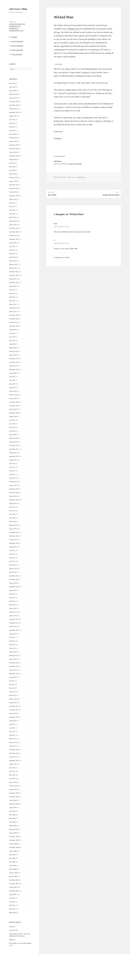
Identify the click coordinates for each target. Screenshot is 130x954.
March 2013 (12, 652)
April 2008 (12, 865)
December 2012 (13, 663)
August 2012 (13, 677)
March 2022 (12, 261)
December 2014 (13, 576)
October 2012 (13, 670)
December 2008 (13, 836)
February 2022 (13, 264)
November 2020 (14, 319)
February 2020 (13, 351)
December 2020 (13, 315)
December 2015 (13, 532)
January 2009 (13, 833)
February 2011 (13, 742)
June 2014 (12, 597)
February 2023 (13, 221)
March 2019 (12, 391)
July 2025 (12, 119)
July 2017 (12, 463)
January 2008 (13, 876)
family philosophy (16, 54)
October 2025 (13, 109)
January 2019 (13, 398)
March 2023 (12, 217)
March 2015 (12, 565)
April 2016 (12, 518)
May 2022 (12, 253)
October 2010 (13, 757)
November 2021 (14, 275)
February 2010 (13, 786)
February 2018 (13, 438)
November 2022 (14, 232)
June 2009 (12, 815)
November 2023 (14, 188)
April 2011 (12, 735)
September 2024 (14, 156)
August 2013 (13, 634)
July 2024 (12, 163)
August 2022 (13, 243)
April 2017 (12, 474)
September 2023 (14, 195)
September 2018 (14, 413)
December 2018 (13, 402)
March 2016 (12, 521)
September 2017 (14, 456)
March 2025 (12, 134)
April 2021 (12, 300)
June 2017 (12, 467)
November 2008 (14, 840)
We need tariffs (13, 930)
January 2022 (13, 268)
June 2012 (12, 684)
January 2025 (13, 141)
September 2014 (14, 586)
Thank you (12, 926)
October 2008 (13, 844)
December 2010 (13, 749)
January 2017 (13, 485)
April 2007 (12, 909)
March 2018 (12, 434)
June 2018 (12, 424)
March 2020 (12, 348)
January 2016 (13, 529)
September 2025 (14, 112)
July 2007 (12, 898)
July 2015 (12, 550)
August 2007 (13, 894)
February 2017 (13, 481)
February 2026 (13, 94)
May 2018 (12, 427)
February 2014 (13, 612)
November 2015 (14, 536)
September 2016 (14, 500)
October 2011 (13, 713)
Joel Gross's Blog (18, 9)
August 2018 (13, 416)
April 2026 (12, 87)
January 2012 (13, 702)
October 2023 (13, 192)
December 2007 (13, 880)
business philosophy (17, 45)
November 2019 (14, 362)
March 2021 (12, 304)
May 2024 (12, 170)
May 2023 (12, 210)
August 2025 (13, 116)
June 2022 (12, 250)
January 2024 (13, 181)
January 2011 (13, 746)
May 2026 (12, 83)
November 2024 (14, 148)
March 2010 (12, 782)
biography (14, 37)
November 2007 (14, 883)
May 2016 (12, 514)
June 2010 (12, 771)
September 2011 (14, 717)
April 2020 (12, 344)
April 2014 (12, 605)
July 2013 (12, 637)
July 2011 (12, 724)
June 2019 (12, 380)
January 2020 (13, 355)
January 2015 (13, 572)
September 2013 (14, 630)
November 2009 (14, 796)
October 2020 (13, 322)
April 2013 (12, 648)
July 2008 (12, 854)
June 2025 (12, 123)
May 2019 (12, 384)
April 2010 (12, 778)
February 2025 (13, 137)
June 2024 (12, 166)
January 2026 (13, 98)
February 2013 (13, 655)
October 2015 (13, 539)
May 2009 (12, 818)
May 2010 (12, 775)
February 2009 (13, 829)
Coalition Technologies (75, 164)
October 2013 (13, 626)
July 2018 (12, 420)
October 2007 (13, 887)
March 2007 (12, 912)
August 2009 (13, 807)
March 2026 (12, 90)
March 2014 (12, 608)
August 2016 (13, 503)
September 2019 (14, 369)
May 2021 (12, 297)
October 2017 (13, 453)
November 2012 (14, 666)
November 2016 (14, 492)
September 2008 (14, 847)
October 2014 (13, 583)
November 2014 (14, 579)
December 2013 (13, 619)
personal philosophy (17, 41)
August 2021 (13, 286)
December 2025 (13, 101)
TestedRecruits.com (14, 26)
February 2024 (13, 177)
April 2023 (12, 214)
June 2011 (12, 728)
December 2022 (13, 228)
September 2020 (14, 326)
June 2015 (12, 554)
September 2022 (14, 239)
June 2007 (12, 901)
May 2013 (12, 644)
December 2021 (13, 271)
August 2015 (13, 547)
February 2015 (13, 568)
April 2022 (12, 257)
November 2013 (14, 623)
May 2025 (12, 127)
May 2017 (12, 471)
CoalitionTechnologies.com (17, 24)
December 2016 (13, 489)
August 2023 (13, 199)
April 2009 (12, 822)
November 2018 (14, 405)
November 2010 (14, 753)
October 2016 (13, 496)
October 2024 (13, 152)
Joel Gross (72, 177)
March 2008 (12, 869)
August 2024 (13, 159)
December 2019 (13, 358)
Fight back (12, 939)
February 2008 (13, 873)
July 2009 (12, 811)
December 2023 (13, 185)
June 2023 (12, 206)
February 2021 (13, 308)
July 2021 (12, 290)
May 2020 (12, 340)
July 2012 (12, 681)
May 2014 (12, 601)
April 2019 (12, 387)
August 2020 (13, 329)
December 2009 (13, 793)
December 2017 (13, 445)
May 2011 (12, 731)
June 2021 (12, 293)
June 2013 (12, 641)
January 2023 (13, 224)
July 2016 (12, 507)
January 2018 (13, 442)
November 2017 (14, 449)
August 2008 (13, 851)
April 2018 (12, 431)
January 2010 (13, 789)
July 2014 (12, 594)
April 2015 (12, 561)
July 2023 (12, 203)
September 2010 (14, 760)
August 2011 (13, 720)
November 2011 (13, 710)
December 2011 (13, 706)
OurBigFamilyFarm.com (16, 30)
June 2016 (12, 510)
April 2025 (12, 130)
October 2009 (13, 800)
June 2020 (12, 337)
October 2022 (13, 235)
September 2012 (14, 673)
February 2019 (13, 395)
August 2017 (13, 460)
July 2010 (12, 768)
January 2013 (13, 659)
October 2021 (13, 279)
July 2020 (12, 333)
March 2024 (12, 174)
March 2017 (12, 478)
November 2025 (14, 105)
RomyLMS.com (14, 28)
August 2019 (13, 373)
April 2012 (12, 691)
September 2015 (14, 543)
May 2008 (12, 862)
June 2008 (12, 858)
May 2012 (12, 688)
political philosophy (17, 50)
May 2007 (12, 905)
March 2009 (12, 825)
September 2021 (14, 282)
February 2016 (13, 525)
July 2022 (12, 246)
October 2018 (13, 409)
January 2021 (13, 311)
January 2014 (13, 615)
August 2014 (13, 590)
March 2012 (12, 695)
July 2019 (12, 376)
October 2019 (13, 366)
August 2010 (13, 764)
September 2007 (14, 891)
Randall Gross (74, 29)
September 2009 (14, 804)
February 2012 (13, 699)
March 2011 (12, 739)
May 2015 (12, 558)
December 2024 (13, 145)
